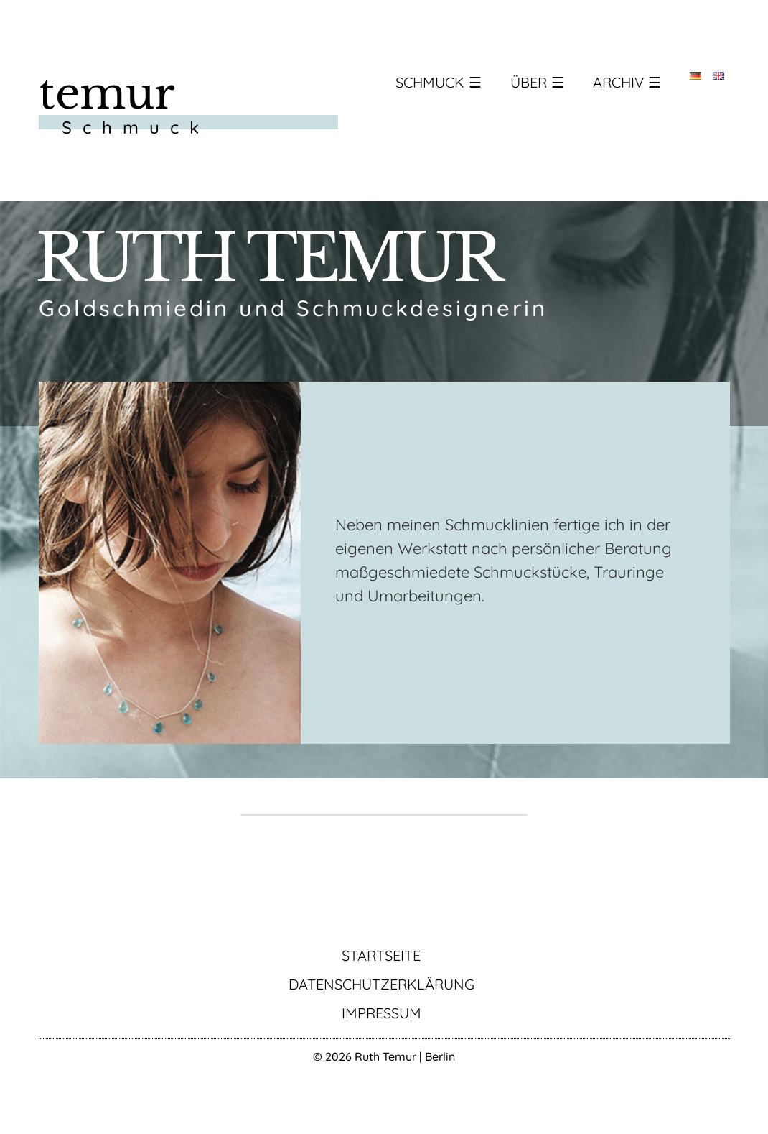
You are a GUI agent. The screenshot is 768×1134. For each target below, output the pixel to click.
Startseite (381, 955)
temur (107, 93)
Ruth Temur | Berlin (405, 1056)
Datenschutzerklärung (381, 984)
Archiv (618, 82)
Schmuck (429, 82)
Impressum (381, 1013)
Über (528, 82)
